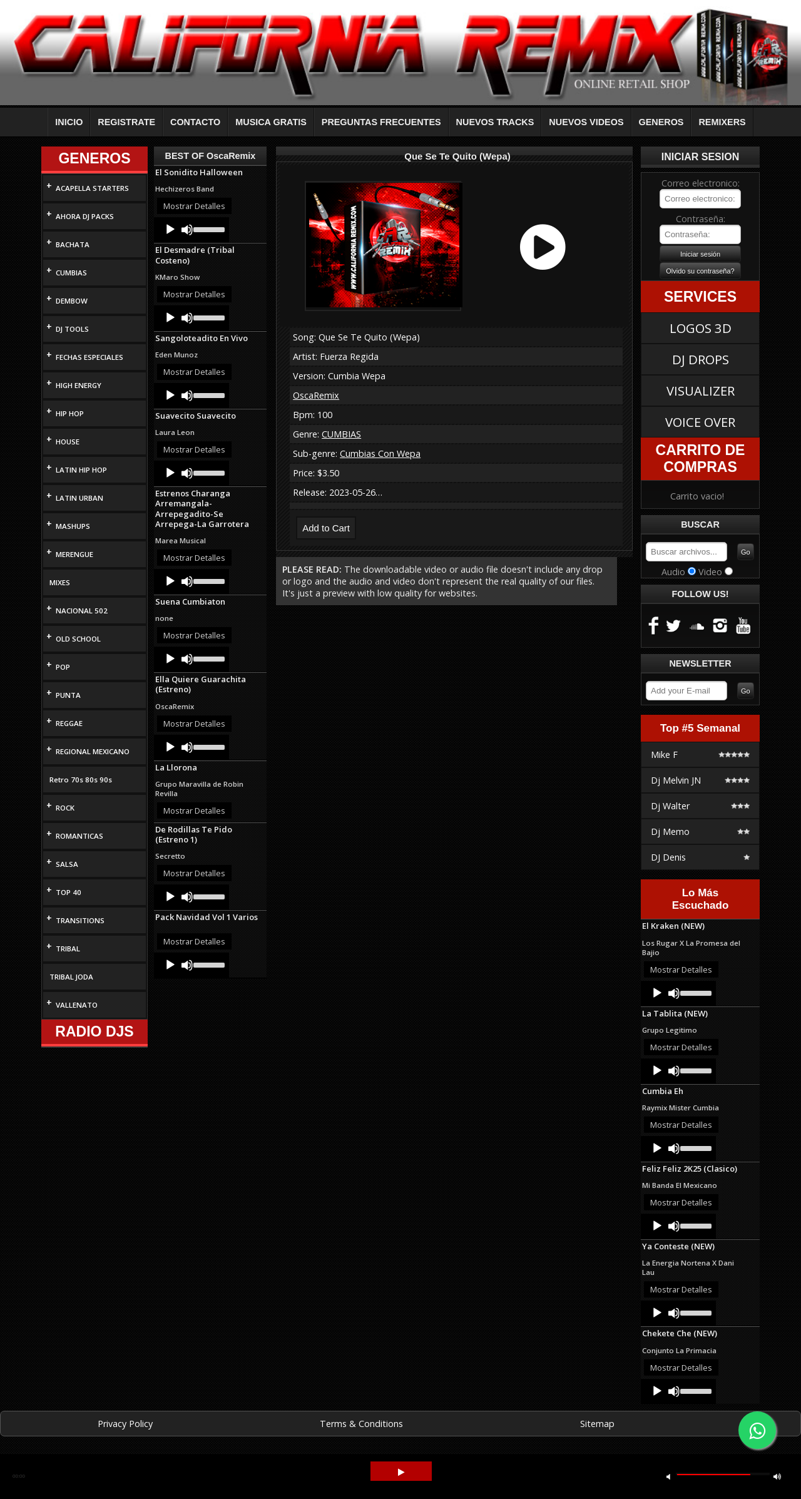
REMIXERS (721, 122)
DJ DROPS (700, 359)
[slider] (208, 228)
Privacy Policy (125, 1424)
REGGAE (69, 723)
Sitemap (597, 1424)
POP (63, 667)
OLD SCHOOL (78, 638)
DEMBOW (72, 300)
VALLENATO (77, 1005)
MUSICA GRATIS (271, 122)
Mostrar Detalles (194, 206)
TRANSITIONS (80, 920)
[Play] (170, 229)
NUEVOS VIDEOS (586, 122)
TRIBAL (68, 948)
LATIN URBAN (79, 498)
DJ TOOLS (72, 329)
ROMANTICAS (79, 836)
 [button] (401, 1472)
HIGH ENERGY (78, 385)
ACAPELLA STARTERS (92, 188)
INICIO (69, 122)
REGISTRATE (126, 122)
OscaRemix (316, 395)
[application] (191, 229)
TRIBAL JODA (71, 976)
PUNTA (68, 695)
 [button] (777, 1476)
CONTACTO (195, 122)
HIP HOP (70, 413)
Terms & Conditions (361, 1424)
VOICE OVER (700, 422)
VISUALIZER (700, 390)
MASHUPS (73, 526)
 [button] (668, 1476)
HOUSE (67, 441)
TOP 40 (68, 892)
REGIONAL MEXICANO (93, 751)
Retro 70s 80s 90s (80, 779)
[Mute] (187, 229)
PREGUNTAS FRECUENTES (381, 122)
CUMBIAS (71, 272)
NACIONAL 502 (82, 610)
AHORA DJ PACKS (85, 216)
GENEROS (661, 122)
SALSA (67, 864)
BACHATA (72, 244)
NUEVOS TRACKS (495, 122)
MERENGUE (74, 554)
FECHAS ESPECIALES (89, 357)
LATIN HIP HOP (81, 469)
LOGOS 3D (701, 328)
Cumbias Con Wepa (380, 453)
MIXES (59, 582)
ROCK (65, 807)
